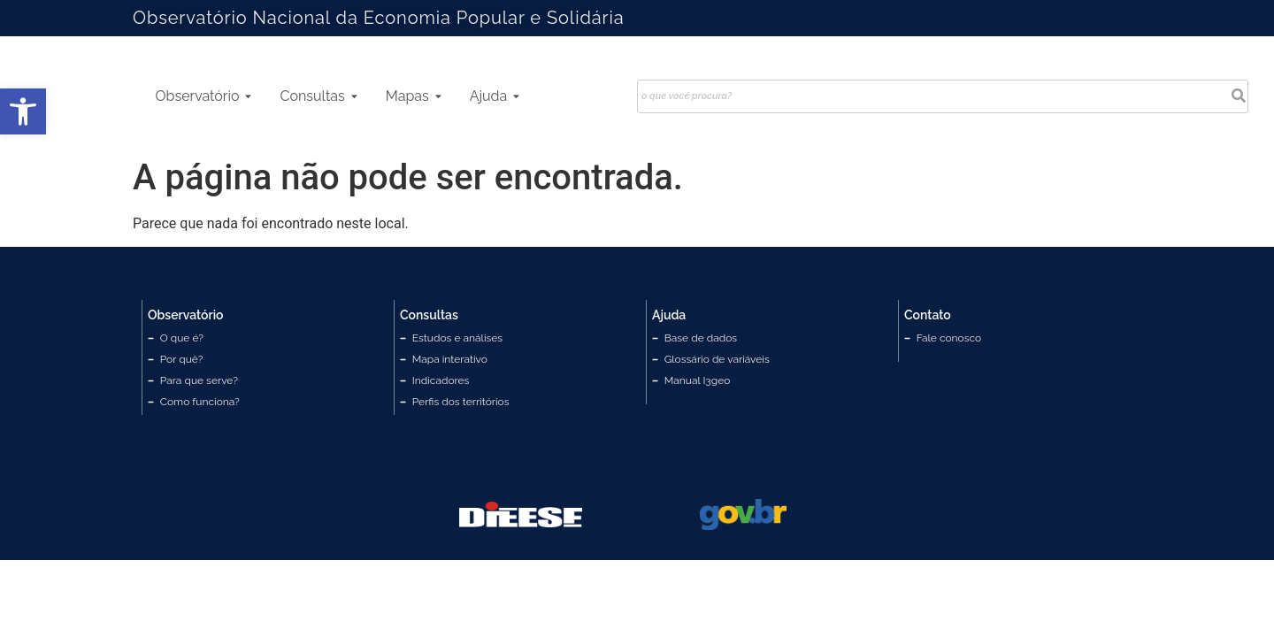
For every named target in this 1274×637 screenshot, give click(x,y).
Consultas (318, 96)
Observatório (204, 96)
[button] (23, 111)
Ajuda (495, 96)
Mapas (413, 96)
